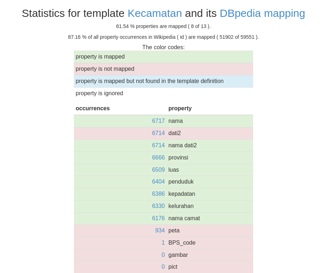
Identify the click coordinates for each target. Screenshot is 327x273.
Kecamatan (155, 13)
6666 (158, 157)
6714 (158, 133)
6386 (158, 194)
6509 (158, 170)
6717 (158, 121)
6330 (158, 206)
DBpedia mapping (262, 13)
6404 (158, 182)
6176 (158, 218)
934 (160, 230)
